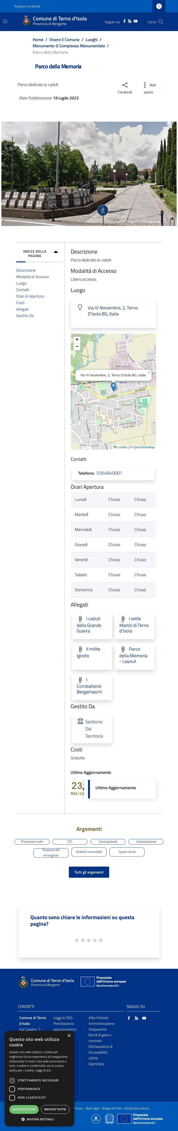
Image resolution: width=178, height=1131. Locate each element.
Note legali (93, 1108)
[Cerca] (161, 22)
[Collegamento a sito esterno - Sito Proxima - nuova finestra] (96, 1118)
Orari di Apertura (30, 296)
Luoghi (92, 39)
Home (38, 39)
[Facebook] (124, 20)
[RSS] (129, 20)
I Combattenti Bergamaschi (89, 685)
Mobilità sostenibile (89, 851)
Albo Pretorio (98, 1017)
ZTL (70, 841)
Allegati (22, 309)
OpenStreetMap (144, 447)
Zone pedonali (108, 841)
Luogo (21, 283)
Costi (20, 302)
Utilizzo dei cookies (136, 1108)
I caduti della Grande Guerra (89, 624)
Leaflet (120, 447)
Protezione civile (32, 841)
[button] (113, 387)
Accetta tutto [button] (23, 1109)
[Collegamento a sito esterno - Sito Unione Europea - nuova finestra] (102, 982)
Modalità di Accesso (32, 277)
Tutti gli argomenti (89, 872)
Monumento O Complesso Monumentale (69, 46)
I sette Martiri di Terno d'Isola (134, 624)
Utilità (93, 1058)
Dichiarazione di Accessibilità (100, 1049)
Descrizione (26, 270)
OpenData (96, 1064)
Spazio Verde (127, 851)
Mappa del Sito (112, 1108)
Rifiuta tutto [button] (55, 1109)
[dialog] (39, 1078)
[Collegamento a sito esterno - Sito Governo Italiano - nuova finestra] (110, 1118)
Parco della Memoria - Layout (133, 655)
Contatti (22, 289)
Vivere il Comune (64, 39)
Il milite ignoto (88, 652)
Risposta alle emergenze (51, 853)
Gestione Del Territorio (94, 729)
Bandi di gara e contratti (100, 1037)
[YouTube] (135, 20)
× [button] (69, 1036)
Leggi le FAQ (63, 1017)
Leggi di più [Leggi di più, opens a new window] (43, 1070)
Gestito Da (25, 315)
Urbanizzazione (146, 841)
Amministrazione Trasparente (101, 1026)
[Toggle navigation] (5, 21)
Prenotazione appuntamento (64, 1026)
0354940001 (109, 473)
